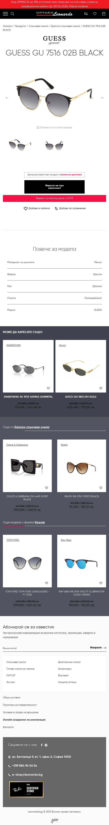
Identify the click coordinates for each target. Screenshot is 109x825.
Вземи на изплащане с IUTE (54, 198)
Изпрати (96, 647)
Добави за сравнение (70, 208)
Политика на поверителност (20, 705)
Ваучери (63, 675)
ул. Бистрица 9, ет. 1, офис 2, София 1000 (41, 756)
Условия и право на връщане (20, 712)
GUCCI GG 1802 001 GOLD (80, 397)
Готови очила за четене (20, 669)
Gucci (62, 345)
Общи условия (11, 697)
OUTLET (11, 675)
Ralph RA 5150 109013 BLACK (81, 496)
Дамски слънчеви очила (65, 26)
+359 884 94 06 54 (24, 765)
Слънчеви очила (38, 26)
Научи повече (78, 6)
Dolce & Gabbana (17, 445)
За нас (10, 682)
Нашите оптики (67, 682)
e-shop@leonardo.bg (27, 774)
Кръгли (40, 522)
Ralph (64, 445)
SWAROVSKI (13, 345)
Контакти (8, 727)
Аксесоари (64, 669)
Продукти (20, 26)
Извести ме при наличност (54, 186)
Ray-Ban (66, 540)
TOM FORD (12, 540)
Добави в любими (36, 208)
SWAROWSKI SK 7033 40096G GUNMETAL (28, 397)
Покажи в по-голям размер (54, 127)
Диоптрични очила (69, 662)
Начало (7, 26)
